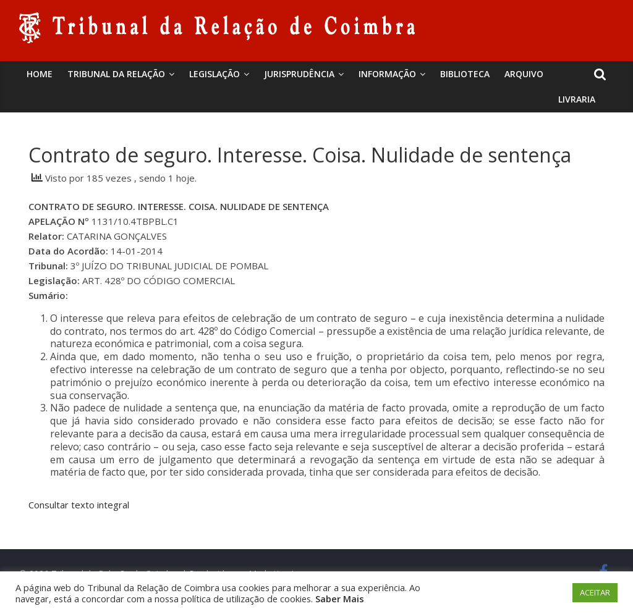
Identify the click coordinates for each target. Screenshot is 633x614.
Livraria (576, 99)
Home (40, 74)
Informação (387, 74)
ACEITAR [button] (595, 592)
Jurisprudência (299, 74)
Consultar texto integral (78, 504)
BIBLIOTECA (465, 74)
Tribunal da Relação (116, 74)
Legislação (214, 74)
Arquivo (523, 74)
